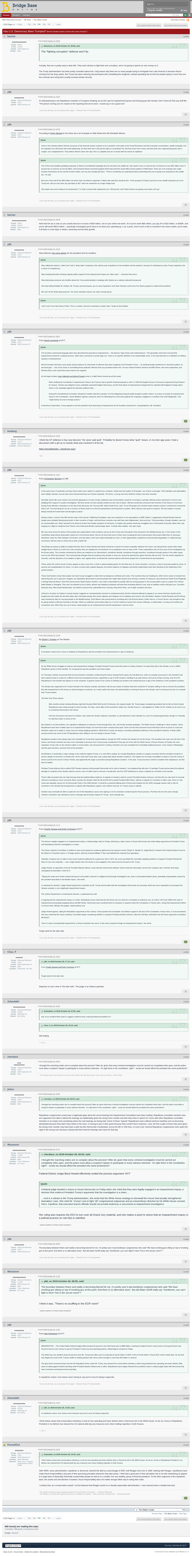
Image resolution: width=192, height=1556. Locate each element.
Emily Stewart (56, 133)
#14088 (186, 470)
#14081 (186, 36)
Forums (6, 15)
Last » (58, 24)
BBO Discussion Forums (11, 20)
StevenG (15, 1533)
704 (34, 24)
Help (184, 10)
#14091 (186, 952)
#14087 (186, 431)
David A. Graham (49, 639)
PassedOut (13, 1444)
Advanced (189, 15)
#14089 (186, 631)
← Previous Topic (156, 1514)
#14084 (186, 215)
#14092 (186, 1002)
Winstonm (13, 1144)
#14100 (186, 1445)
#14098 (186, 1325)
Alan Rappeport (50, 1333)
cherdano (12, 1057)
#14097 (186, 1272)
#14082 (186, 92)
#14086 (186, 332)
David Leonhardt (51, 340)
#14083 (186, 125)
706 (44, 24)
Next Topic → (184, 1514)
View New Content (178, 20)
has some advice (59, 253)
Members (16, 15)
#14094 (186, 1089)
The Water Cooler (40, 20)
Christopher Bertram (53, 479)
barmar (11, 36)
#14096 (186, 1239)
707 (49, 24)
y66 (9, 92)
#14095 (186, 1145)
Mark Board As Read (47, 1552)
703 (29, 24)
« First (19, 24)
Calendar (26, 15)
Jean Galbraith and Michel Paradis (71, 376)
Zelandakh (13, 1001)
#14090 (186, 821)
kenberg (12, 431)
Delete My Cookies (31, 1552)
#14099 (186, 1398)
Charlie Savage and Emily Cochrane (60, 829)
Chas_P (11, 952)
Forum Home (18, 1552)
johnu (10, 1089)
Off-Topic (27, 20)
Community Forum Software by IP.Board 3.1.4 (172, 1552)
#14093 (186, 1057)
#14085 (186, 245)
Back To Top (7, 1552)
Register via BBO (155, 10)
